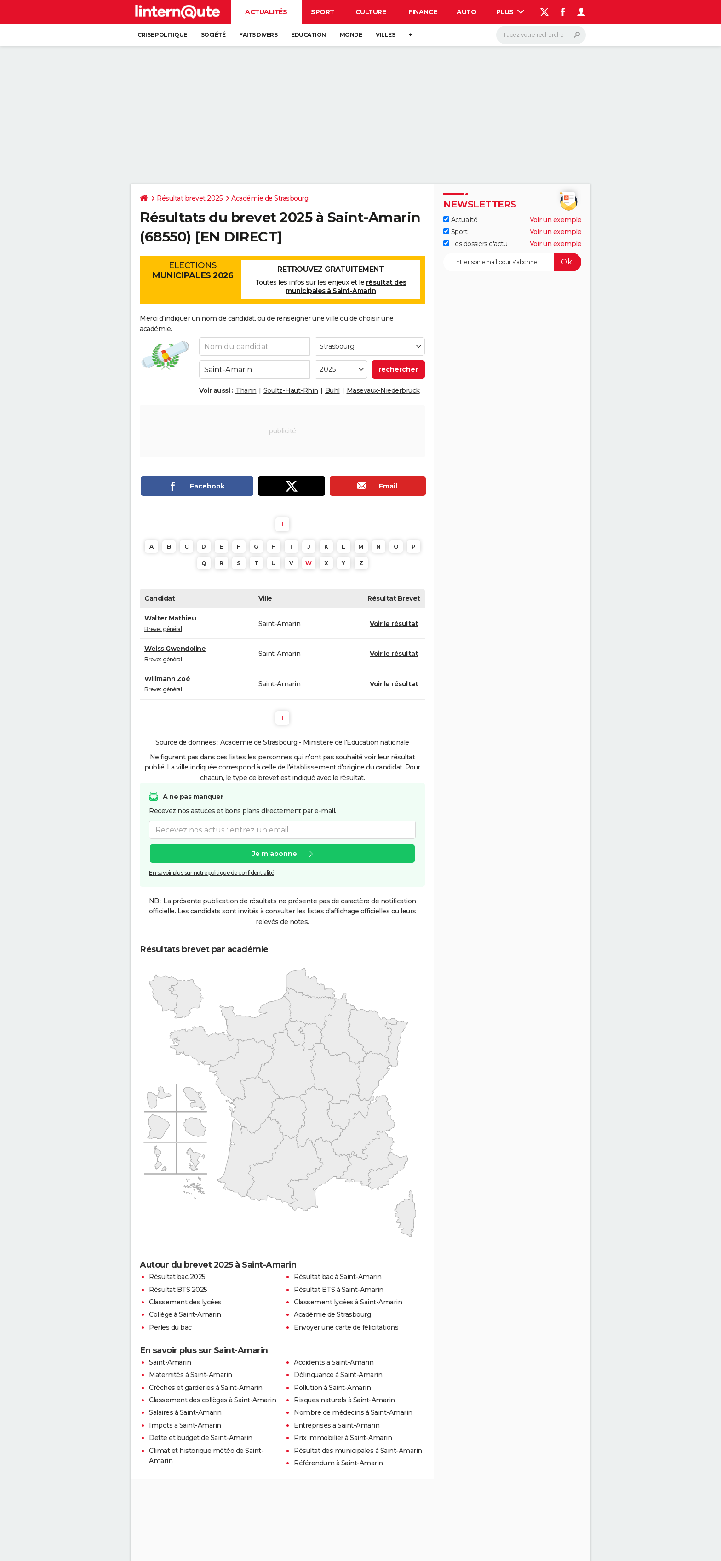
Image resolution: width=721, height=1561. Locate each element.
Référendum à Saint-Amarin (338, 1463)
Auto (466, 12)
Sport (322, 12)
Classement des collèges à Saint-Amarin (212, 1400)
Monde (351, 34)
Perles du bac (170, 1327)
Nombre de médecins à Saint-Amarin (353, 1412)
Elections (192, 270)
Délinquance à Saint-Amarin (338, 1375)
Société (213, 34)
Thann (246, 390)
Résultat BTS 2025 (178, 1290)
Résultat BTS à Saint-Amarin (338, 1290)
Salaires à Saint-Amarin (185, 1412)
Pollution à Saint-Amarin (332, 1387)
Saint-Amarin (170, 1362)
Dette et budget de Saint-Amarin (200, 1438)
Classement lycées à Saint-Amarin (348, 1302)
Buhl (332, 390)
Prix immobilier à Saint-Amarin (343, 1438)
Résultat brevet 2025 (190, 198)
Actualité (460, 220)
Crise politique (162, 34)
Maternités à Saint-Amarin (190, 1375)
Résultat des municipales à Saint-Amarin (358, 1450)
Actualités (266, 12)
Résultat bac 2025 (177, 1277)
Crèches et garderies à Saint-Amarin (206, 1387)
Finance (422, 12)
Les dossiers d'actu (475, 244)
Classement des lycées (185, 1302)
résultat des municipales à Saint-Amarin (346, 286)
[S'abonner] (512, 262)
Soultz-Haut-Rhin (290, 390)
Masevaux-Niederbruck (383, 390)
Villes (385, 34)
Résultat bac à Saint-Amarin (338, 1277)
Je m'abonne (274, 854)
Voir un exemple (556, 220)
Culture (370, 12)
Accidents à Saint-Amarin (333, 1362)
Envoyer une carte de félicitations (346, 1327)
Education (308, 34)
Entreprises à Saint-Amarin (336, 1425)
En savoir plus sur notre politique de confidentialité (211, 873)
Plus (510, 12)
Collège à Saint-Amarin (185, 1314)
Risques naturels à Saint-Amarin (344, 1400)
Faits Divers (258, 34)
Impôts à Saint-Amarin (185, 1425)
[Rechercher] (541, 35)
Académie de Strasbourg (269, 198)
